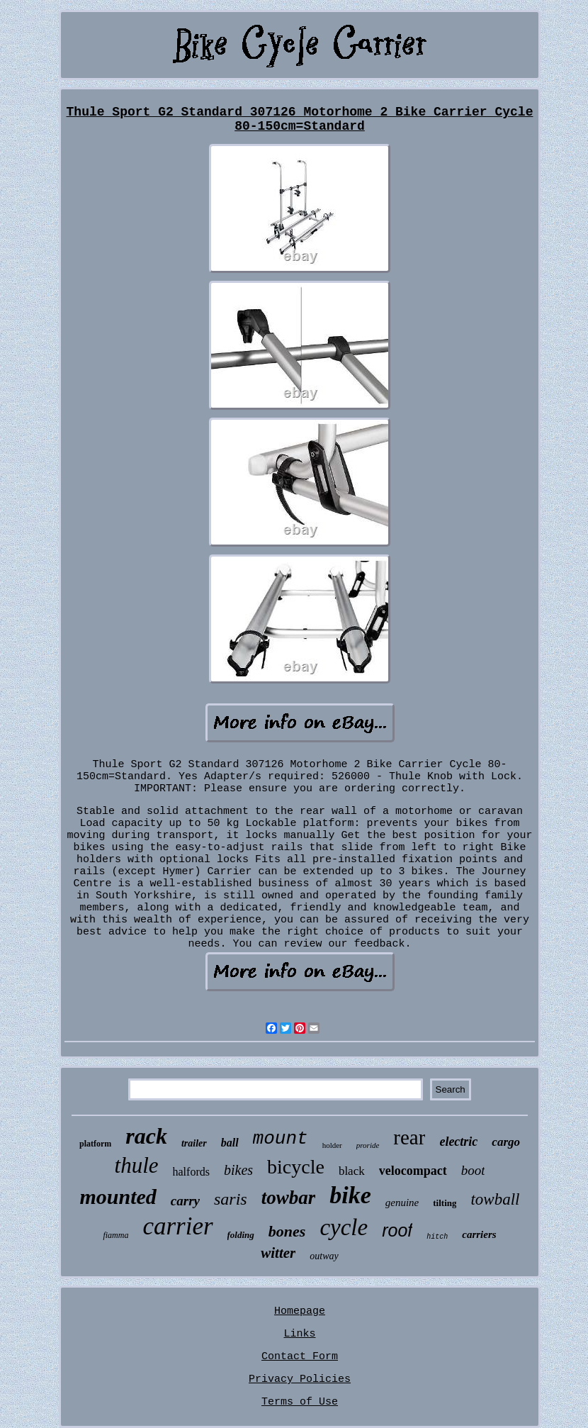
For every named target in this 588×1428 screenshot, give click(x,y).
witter (278, 1252)
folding (240, 1234)
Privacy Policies (300, 1379)
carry (185, 1200)
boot (473, 1170)
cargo (506, 1142)
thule (137, 1165)
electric (458, 1141)
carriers (479, 1234)
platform (95, 1144)
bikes (238, 1170)
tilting (444, 1203)
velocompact (413, 1171)
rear (409, 1137)
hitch (437, 1237)
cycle (344, 1227)
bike (350, 1195)
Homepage (299, 1311)
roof (397, 1230)
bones (287, 1231)
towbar (288, 1197)
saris (230, 1199)
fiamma (115, 1235)
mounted (117, 1196)
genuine (402, 1202)
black (352, 1171)
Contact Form (299, 1357)
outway (324, 1256)
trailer (194, 1143)
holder (332, 1145)
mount (280, 1138)
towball (494, 1199)
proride (368, 1145)
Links (299, 1334)
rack (146, 1136)
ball (230, 1143)
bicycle (295, 1167)
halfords (191, 1172)
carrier (177, 1226)
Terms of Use (299, 1402)
